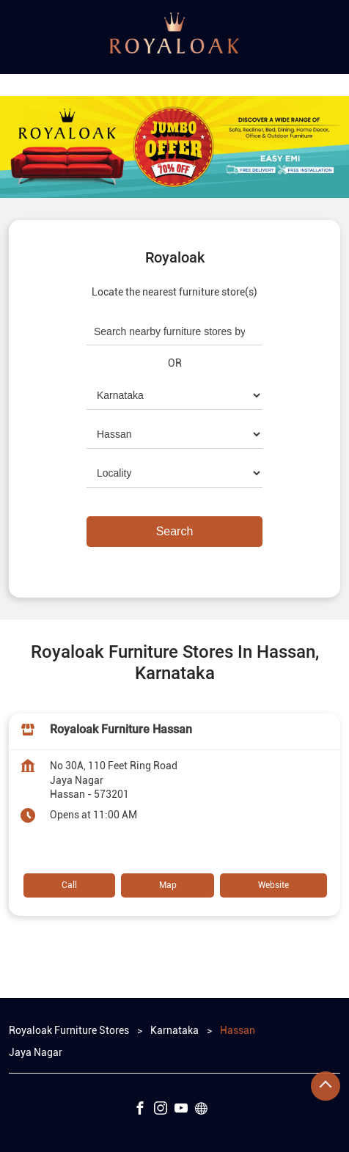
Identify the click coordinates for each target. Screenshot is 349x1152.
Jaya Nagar (35, 1051)
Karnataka (174, 1030)
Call (69, 885)
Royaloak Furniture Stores (70, 1030)
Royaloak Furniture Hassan (121, 729)
